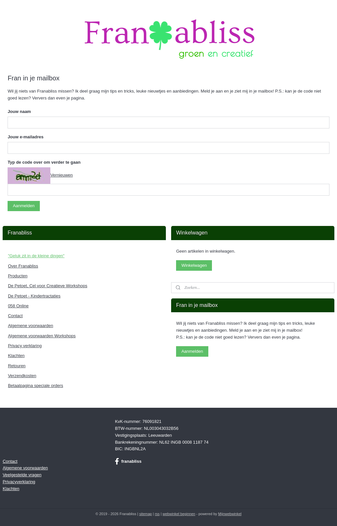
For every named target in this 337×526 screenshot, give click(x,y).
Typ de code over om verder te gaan (44, 162)
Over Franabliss (23, 265)
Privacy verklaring (25, 345)
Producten (17, 275)
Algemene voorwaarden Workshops (42, 335)
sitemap (145, 514)
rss (157, 514)
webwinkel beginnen (179, 514)
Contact (15, 315)
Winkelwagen (194, 265)
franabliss (128, 461)
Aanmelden (24, 205)
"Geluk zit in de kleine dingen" (36, 255)
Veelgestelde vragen (22, 474)
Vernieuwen (61, 175)
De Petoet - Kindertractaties (34, 295)
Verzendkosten (22, 375)
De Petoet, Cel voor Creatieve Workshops (47, 285)
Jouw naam (19, 111)
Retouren (16, 365)
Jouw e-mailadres (25, 136)
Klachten (16, 355)
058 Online (18, 305)
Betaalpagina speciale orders (35, 385)
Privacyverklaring (19, 481)
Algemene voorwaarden (30, 325)
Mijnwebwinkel (230, 514)
